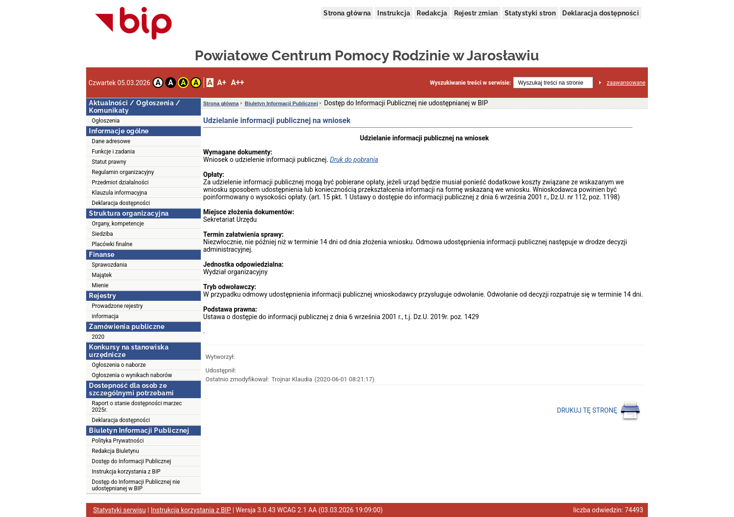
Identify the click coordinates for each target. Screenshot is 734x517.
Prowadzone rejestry (117, 306)
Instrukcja (393, 13)
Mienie (100, 285)
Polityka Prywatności (118, 440)
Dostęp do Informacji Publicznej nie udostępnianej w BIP (136, 485)
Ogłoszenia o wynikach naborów (132, 375)
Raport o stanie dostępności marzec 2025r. (137, 406)
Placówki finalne (112, 244)
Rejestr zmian (476, 13)
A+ (221, 82)
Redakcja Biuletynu (115, 451)
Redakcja (432, 13)
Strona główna (347, 13)
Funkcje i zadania (113, 151)
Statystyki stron (530, 13)
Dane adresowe (111, 141)
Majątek (102, 275)
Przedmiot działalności (120, 182)
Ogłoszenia (106, 120)
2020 (98, 337)
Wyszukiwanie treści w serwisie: (470, 83)
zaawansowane (626, 83)
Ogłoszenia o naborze (119, 365)
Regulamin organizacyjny (123, 172)
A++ (237, 82)
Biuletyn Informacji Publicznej (281, 103)
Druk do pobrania (354, 159)
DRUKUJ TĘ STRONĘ (599, 410)
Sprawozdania (109, 265)
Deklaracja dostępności (600, 13)
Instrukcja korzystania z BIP (126, 471)
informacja (105, 316)
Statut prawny (109, 162)
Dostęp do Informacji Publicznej (131, 461)
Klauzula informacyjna (119, 192)
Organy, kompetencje (118, 223)
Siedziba (102, 234)
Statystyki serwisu (119, 510)
